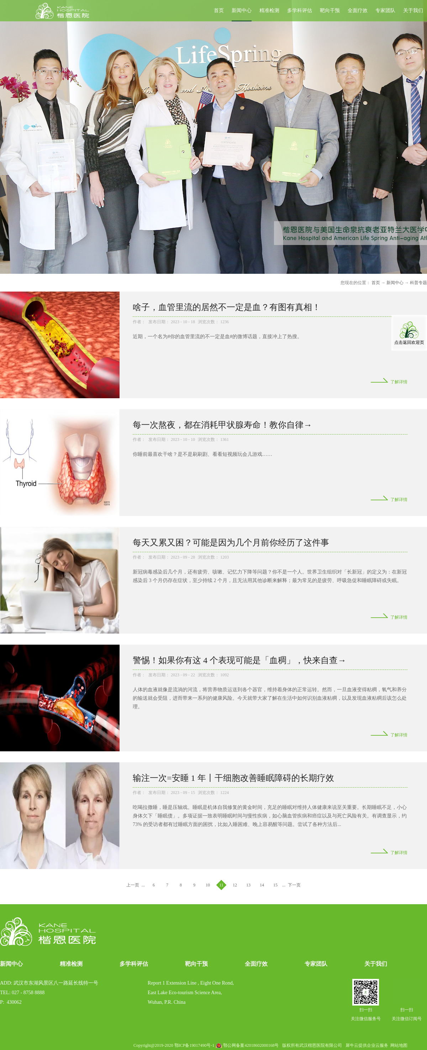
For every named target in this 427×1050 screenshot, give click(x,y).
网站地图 (397, 1045)
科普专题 (418, 282)
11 (221, 885)
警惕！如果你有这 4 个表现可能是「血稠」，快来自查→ (239, 660)
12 (235, 885)
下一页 (294, 885)
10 (208, 885)
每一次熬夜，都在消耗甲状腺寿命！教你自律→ (222, 425)
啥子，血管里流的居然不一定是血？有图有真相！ (227, 307)
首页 (219, 10)
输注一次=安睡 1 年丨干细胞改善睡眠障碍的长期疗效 (233, 778)
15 (275, 885)
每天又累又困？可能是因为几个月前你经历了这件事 (231, 542)
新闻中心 (395, 282)
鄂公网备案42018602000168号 (251, 1045)
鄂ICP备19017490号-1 (194, 1045)
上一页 (132, 885)
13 (248, 885)
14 (262, 885)
